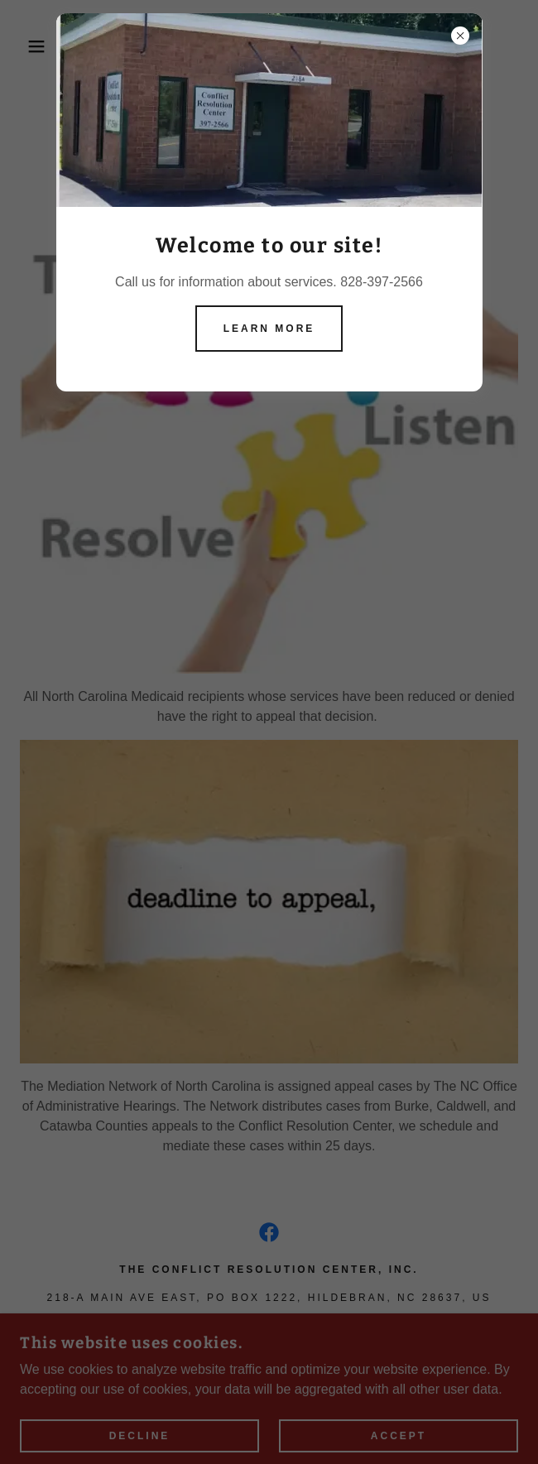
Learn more (269, 328)
